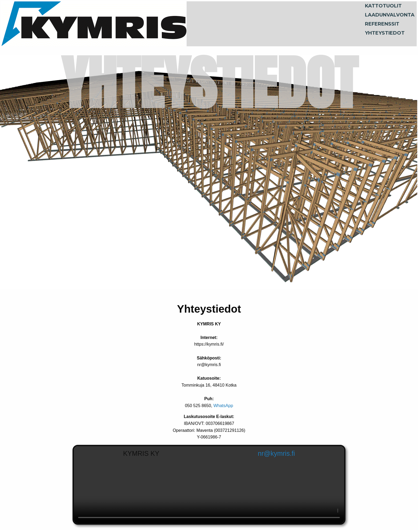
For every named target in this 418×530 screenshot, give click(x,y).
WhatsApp (223, 405)
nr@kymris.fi (276, 453)
